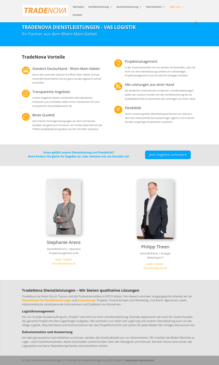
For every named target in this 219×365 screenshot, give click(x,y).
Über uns (175, 7)
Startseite (78, 7)
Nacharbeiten (154, 7)
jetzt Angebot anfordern (168, 154)
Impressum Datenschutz (139, 360)
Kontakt (77, 15)
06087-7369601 (63, 259)
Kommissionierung (127, 7)
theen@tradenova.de (155, 268)
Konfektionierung (98, 7)
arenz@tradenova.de (63, 263)
